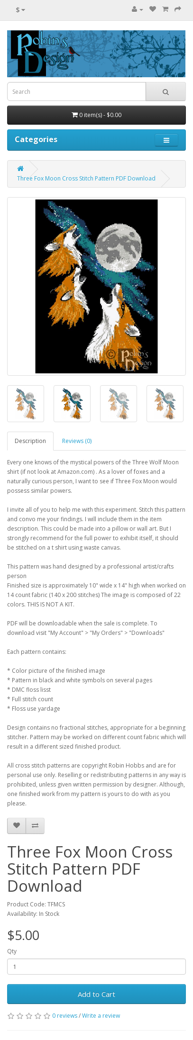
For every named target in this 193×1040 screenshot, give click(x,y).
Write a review (101, 1016)
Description (30, 441)
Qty (12, 951)
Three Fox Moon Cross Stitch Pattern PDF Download (86, 178)
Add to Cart (96, 994)
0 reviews (64, 1016)
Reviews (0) (77, 441)
